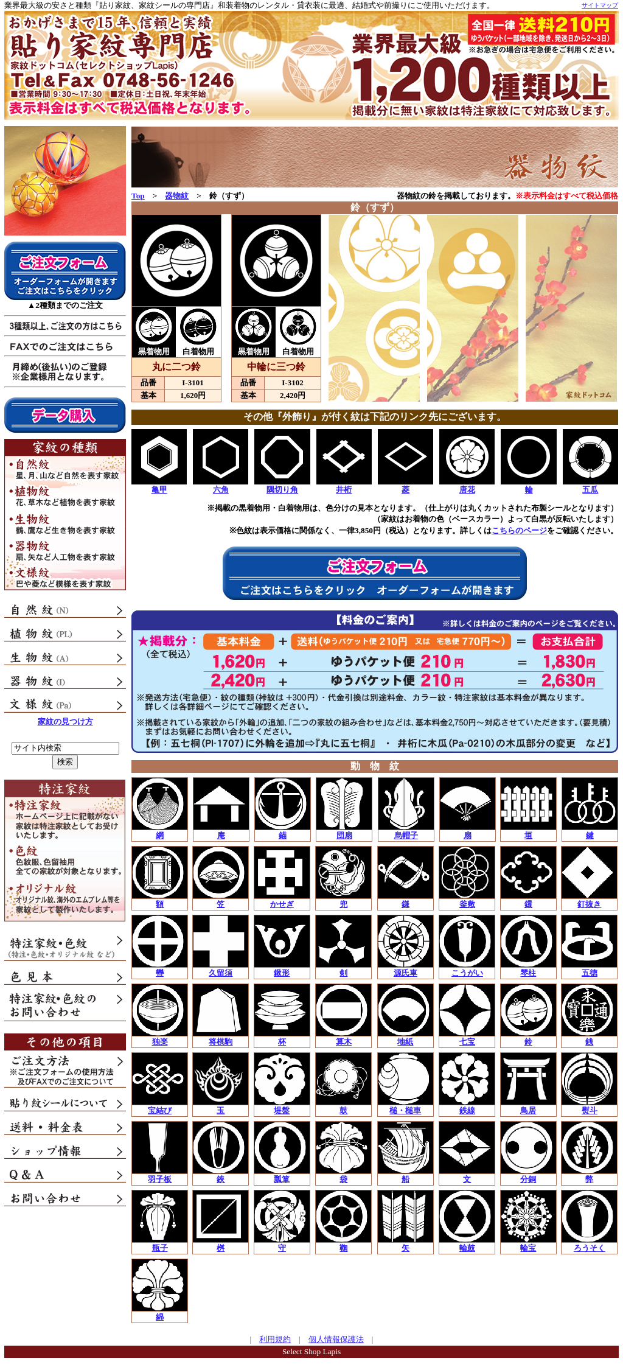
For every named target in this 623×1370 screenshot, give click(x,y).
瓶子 (160, 1248)
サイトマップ (600, 5)
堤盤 (282, 1110)
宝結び (160, 1110)
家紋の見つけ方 (65, 721)
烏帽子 (406, 835)
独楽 (160, 1041)
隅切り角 (282, 489)
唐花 (467, 489)
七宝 (467, 1041)
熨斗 (589, 1110)
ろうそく (589, 1248)
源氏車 (405, 972)
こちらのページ (519, 530)
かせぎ (282, 904)
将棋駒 (220, 1041)
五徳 (589, 972)
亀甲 (159, 489)
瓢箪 (282, 1179)
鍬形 (282, 972)
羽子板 (160, 1179)
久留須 (220, 972)
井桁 (344, 489)
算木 (344, 1041)
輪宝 (528, 1248)
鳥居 (528, 1110)
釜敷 (467, 904)
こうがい (467, 972)
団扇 (344, 835)
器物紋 (177, 195)
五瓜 (590, 489)
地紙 (405, 1041)
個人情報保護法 (336, 1339)
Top (138, 195)
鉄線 (467, 1110)
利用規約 (275, 1339)
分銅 (528, 1179)
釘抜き (589, 904)
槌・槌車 (405, 1110)
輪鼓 (467, 1248)
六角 (221, 489)
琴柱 (528, 972)
